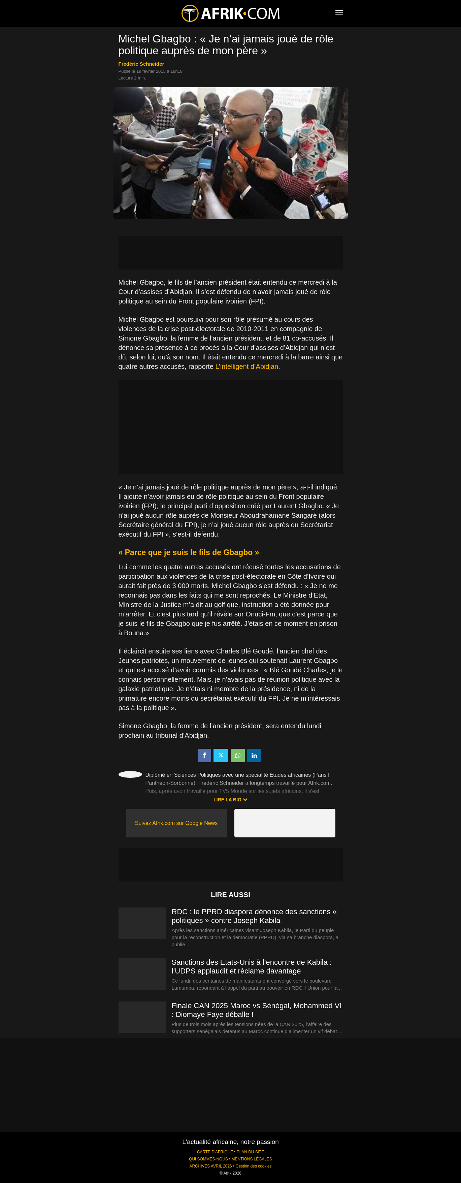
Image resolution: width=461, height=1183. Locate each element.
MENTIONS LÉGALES (252, 1159)
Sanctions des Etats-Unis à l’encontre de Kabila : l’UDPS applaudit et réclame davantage (252, 966)
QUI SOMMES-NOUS (208, 1159)
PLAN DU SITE (250, 1152)
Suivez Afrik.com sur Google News (176, 823)
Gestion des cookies (253, 1166)
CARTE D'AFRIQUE (215, 1152)
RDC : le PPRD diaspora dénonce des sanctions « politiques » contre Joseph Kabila (254, 916)
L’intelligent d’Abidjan (246, 366)
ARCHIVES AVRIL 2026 (210, 1166)
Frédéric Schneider (141, 64)
